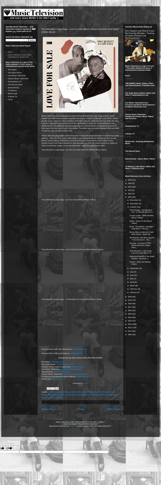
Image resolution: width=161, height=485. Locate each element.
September (134, 268)
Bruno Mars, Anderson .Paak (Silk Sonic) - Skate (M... (142, 233)
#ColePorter (53, 392)
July (132, 272)
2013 (130, 321)
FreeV (85, 383)
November (134, 204)
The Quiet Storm (15, 73)
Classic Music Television (18, 79)
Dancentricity (13, 88)
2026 (130, 180)
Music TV (89, 395)
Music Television (77, 395)
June (132, 275)
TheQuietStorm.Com (64, 364)
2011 (130, 328)
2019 (130, 300)
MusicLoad (12, 94)
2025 (130, 183)
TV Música (12, 91)
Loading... (129, 79)
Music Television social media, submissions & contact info (19, 56)
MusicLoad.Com (58, 379)
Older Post (113, 409)
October (133, 207)
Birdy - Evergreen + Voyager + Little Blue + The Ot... (142, 228)
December (134, 200)
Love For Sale (63, 395)
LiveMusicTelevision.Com (71, 369)
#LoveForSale (75, 392)
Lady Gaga (52, 395)
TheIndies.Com (57, 362)
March (133, 286)
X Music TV (12, 97)
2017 (130, 307)
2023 (130, 190)
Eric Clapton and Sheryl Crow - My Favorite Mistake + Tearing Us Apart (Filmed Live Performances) (140, 34)
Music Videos (99, 395)
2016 (130, 310)
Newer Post (48, 409)
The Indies (12, 70)
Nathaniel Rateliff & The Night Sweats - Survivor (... (142, 257)
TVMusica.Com (82, 377)
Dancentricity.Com (61, 372)
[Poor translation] (9, 448)
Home (81, 409)
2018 (130, 304)
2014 (130, 317)
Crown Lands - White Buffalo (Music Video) (142, 217)
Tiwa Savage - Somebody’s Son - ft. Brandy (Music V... (142, 211)
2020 (130, 297)
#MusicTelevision (89, 392)
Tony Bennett (111, 395)
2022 (130, 194)
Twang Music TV (15, 82)
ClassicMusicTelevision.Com (75, 374)
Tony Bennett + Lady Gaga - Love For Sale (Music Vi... (141, 252)
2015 (130, 314)
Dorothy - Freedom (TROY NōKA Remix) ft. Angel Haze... (140, 245)
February (134, 289)
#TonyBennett (103, 392)
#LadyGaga (63, 392)
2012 (130, 324)
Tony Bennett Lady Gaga (52, 398)
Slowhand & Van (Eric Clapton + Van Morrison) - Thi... (142, 239)
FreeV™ (73, 426)
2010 (130, 331)
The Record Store (15, 85)
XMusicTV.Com (77, 367)
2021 (130, 197)
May (132, 279)
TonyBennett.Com (79, 349)
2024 (130, 187)
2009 (130, 334)
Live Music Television (17, 76)
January (133, 292)
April (132, 282)
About (10, 52)
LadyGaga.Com (76, 353)
